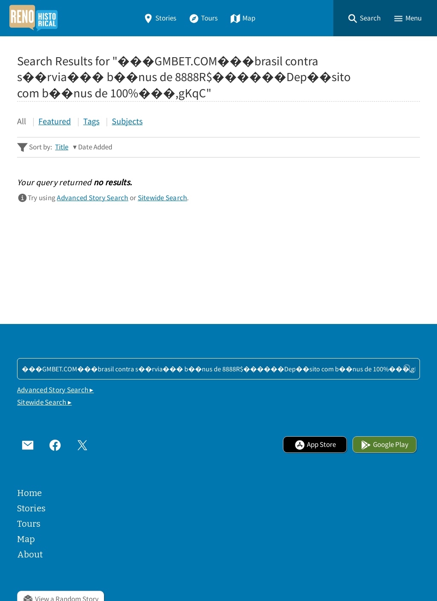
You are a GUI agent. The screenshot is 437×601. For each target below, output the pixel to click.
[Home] (33, 18)
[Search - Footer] (218, 368)
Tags (91, 121)
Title (61, 147)
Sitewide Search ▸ (44, 402)
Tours (203, 18)
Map (242, 18)
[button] (364, 18)
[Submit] (408, 368)
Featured (54, 121)
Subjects (127, 121)
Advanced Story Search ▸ (55, 389)
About (30, 554)
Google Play (384, 444)
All (21, 121)
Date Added (95, 147)
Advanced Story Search (92, 197)
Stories (159, 18)
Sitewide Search (162, 197)
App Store (315, 444)
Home (29, 493)
